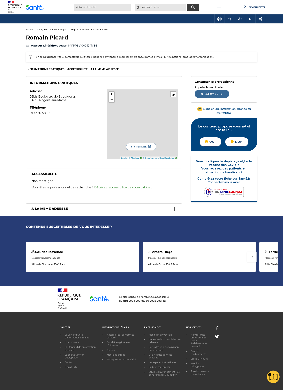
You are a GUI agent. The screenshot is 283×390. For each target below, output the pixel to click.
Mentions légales (116, 354)
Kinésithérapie (59, 29)
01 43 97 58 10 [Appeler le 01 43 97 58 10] (212, 94)
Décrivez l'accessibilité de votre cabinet (123, 187)
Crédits (111, 350)
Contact (69, 362)
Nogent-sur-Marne (80, 29)
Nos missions (72, 342)
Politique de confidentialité (121, 359)
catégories (43, 29)
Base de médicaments (198, 352)
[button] (173, 94)
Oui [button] (210, 142)
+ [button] (111, 94)
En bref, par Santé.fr (159, 367)
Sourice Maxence (47, 252)
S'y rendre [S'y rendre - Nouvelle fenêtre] (139, 146)
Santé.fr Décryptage (197, 365)
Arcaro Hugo (160, 252)
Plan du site (71, 367)
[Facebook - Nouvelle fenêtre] (217, 329)
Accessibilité (77, 69)
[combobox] (102, 7)
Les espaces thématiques (162, 362)
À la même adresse (104, 69)
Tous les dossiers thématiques (200, 372)
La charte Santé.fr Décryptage (74, 356)
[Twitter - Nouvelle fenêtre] (217, 337)
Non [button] (237, 142)
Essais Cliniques (199, 358)
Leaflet (124, 158)
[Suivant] (252, 257)
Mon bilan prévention (160, 334)
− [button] (111, 99)
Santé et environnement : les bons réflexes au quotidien (164, 373)
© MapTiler (134, 158)
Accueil (29, 29)
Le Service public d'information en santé (77, 336)
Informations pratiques (45, 69)
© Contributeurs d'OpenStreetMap (158, 158)
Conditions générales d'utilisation (118, 344)
